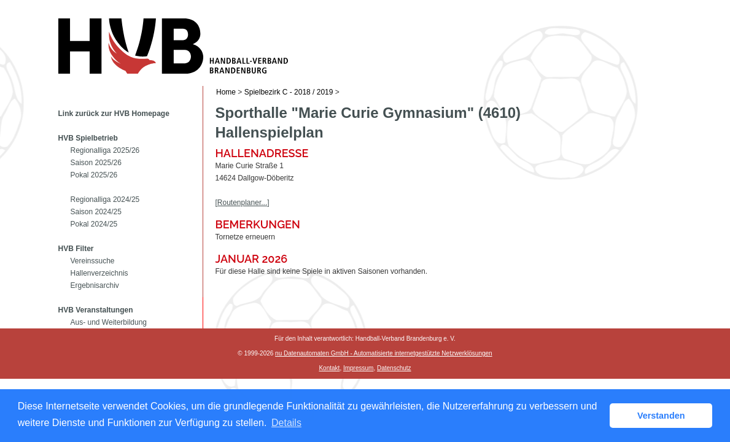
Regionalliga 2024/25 (105, 199)
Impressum (358, 368)
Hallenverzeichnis (99, 273)
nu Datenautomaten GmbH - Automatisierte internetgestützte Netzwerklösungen (383, 353)
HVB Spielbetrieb (88, 138)
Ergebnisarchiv (95, 285)
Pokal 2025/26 (94, 175)
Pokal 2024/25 (94, 224)
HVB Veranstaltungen (95, 310)
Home (226, 92)
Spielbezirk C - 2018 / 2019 (288, 92)
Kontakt (329, 368)
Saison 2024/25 (96, 211)
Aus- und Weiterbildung (109, 322)
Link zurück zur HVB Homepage (113, 113)
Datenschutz (394, 368)
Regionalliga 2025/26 (105, 150)
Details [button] (286, 422)
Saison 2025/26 (96, 162)
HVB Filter (76, 248)
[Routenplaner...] (243, 202)
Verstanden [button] (661, 416)
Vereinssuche (93, 261)
